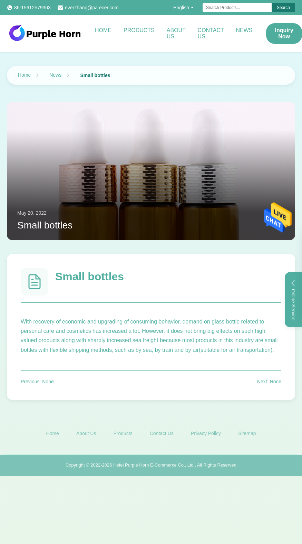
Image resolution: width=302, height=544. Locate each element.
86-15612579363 (32, 7)
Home (103, 30)
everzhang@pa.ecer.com (92, 7)
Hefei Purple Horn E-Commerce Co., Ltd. (154, 466)
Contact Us (211, 33)
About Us (176, 33)
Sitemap (247, 434)
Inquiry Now (284, 33)
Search (283, 7)
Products (139, 30)
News (244, 30)
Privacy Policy (206, 434)
